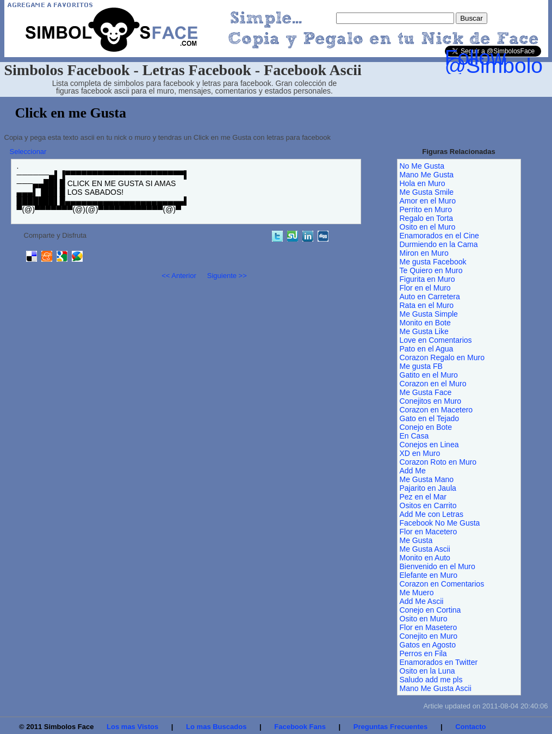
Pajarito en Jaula (428, 488)
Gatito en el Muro (429, 375)
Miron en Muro (424, 253)
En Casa (414, 435)
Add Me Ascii (422, 601)
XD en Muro (420, 453)
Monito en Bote (425, 322)
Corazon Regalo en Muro (442, 357)
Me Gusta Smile (427, 192)
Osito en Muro (424, 618)
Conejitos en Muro (431, 401)
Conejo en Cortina (430, 610)
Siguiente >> (227, 276)
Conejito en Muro (429, 636)
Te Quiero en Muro (431, 270)
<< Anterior (179, 276)
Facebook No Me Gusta (440, 523)
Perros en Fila (423, 653)
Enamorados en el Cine (439, 235)
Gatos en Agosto (428, 644)
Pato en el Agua (427, 348)
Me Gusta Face (426, 392)
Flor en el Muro (425, 287)
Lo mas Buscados (216, 727)
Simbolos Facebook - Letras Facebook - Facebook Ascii (183, 69)
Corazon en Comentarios (442, 583)
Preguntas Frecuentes (390, 727)
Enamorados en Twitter (439, 662)
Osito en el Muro (428, 227)
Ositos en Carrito (428, 505)
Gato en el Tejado (430, 418)
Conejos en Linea (429, 444)
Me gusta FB (421, 366)
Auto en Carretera (430, 296)
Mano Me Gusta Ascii (436, 688)
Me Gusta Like (424, 331)
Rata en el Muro (427, 305)
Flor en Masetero (428, 627)
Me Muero (417, 592)
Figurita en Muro (427, 279)
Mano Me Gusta (427, 174)
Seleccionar (28, 151)
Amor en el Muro (428, 200)
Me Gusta (416, 540)
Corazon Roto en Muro (438, 462)
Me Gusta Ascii (425, 549)
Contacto (470, 727)
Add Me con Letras (432, 514)
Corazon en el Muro (433, 383)
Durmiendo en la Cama (439, 244)
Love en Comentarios (436, 340)
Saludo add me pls (431, 679)
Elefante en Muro (429, 575)
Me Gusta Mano (427, 479)
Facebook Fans (300, 727)
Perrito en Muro (426, 209)
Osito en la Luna (427, 671)
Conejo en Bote (426, 427)
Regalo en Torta (427, 218)
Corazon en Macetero (436, 409)
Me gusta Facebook (433, 261)
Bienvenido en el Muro (437, 566)
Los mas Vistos (132, 727)
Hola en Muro (422, 183)
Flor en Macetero (428, 531)
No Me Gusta (422, 166)
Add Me (413, 470)
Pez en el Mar (423, 496)
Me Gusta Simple (429, 314)
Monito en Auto (425, 557)
